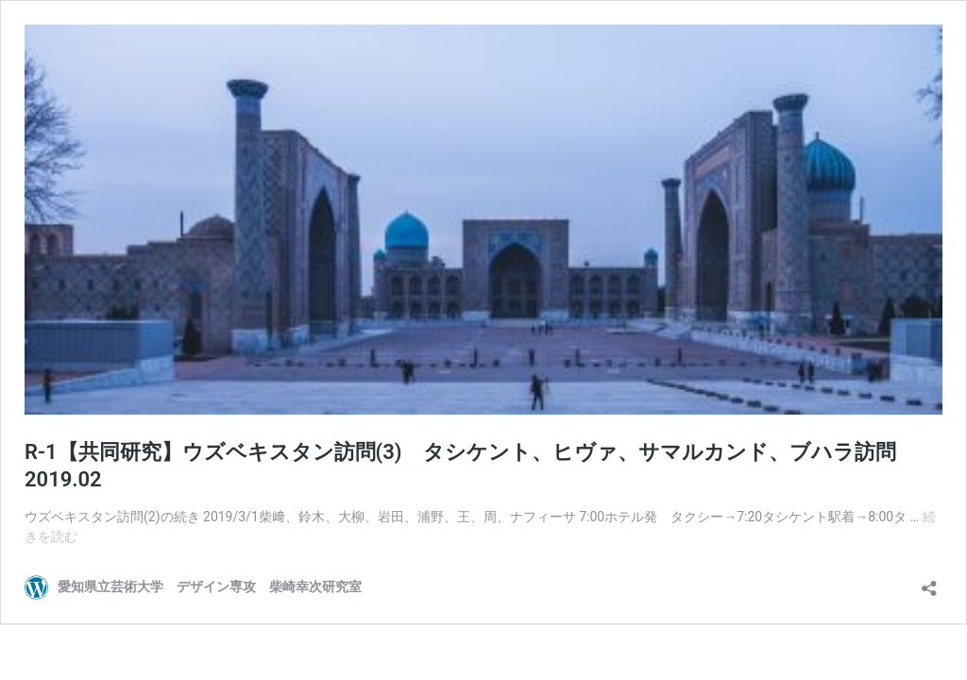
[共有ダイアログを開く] (929, 582)
